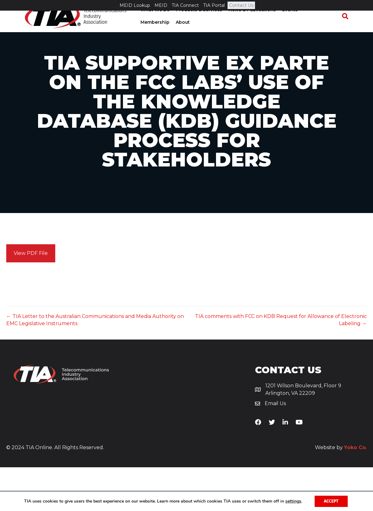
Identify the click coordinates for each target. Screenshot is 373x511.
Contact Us (241, 5)
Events (288, 21)
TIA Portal (214, 5)
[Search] (348, 27)
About (145, 33)
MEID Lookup (135, 5)
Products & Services (197, 21)
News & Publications (250, 21)
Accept (331, 501)
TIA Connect (185, 5)
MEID (161, 5)
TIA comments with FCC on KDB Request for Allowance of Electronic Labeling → (281, 363)
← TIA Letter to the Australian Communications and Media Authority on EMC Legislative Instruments (95, 363)
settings (293, 501)
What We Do (153, 21)
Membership (316, 21)
